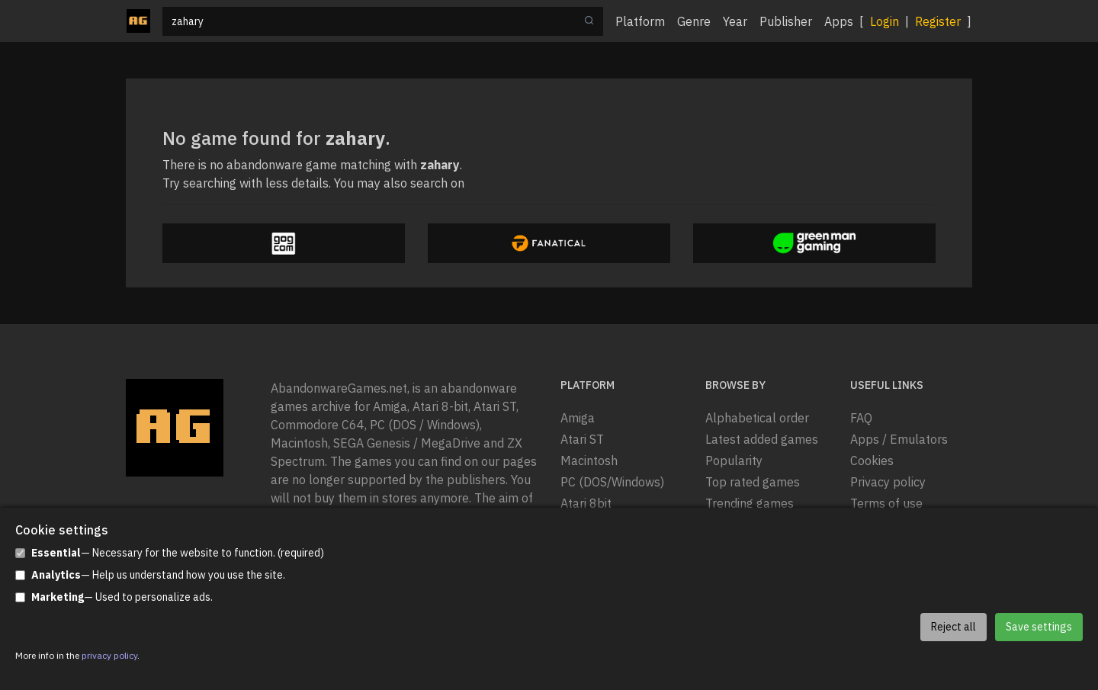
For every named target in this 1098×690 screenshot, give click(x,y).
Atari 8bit (586, 503)
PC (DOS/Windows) (612, 481)
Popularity (733, 460)
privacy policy (109, 655)
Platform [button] (640, 21)
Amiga (577, 417)
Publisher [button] (785, 21)
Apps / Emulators (899, 439)
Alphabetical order (757, 417)
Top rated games (752, 481)
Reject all (953, 627)
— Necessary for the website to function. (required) (169, 553)
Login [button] (884, 21)
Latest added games (761, 439)
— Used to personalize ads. (114, 597)
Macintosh (589, 460)
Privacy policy (888, 481)
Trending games (749, 503)
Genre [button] (694, 21)
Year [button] (735, 21)
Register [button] (938, 21)
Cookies (872, 460)
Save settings (1039, 627)
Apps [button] (838, 21)
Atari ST (582, 439)
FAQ (861, 417)
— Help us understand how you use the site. (150, 575)
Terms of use (886, 503)
